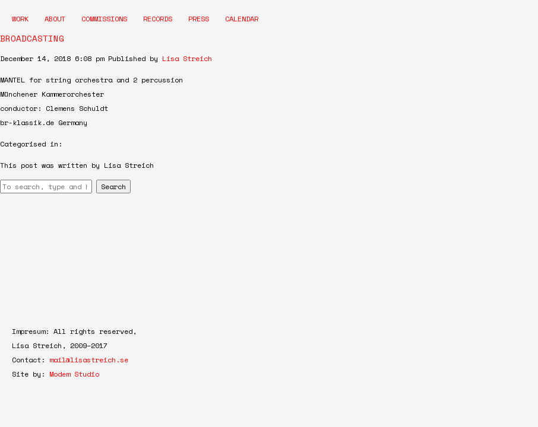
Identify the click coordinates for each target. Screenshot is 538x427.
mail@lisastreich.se (88, 360)
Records (157, 19)
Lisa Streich (187, 58)
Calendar (241, 19)
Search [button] (113, 186)
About (55, 19)
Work (20, 19)
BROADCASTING (32, 38)
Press (198, 19)
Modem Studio (74, 374)
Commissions (104, 19)
